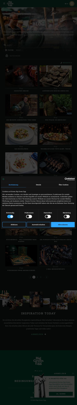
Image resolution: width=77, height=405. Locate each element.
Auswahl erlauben (38, 225)
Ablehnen (14, 225)
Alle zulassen (63, 225)
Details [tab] (38, 185)
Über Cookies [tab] (64, 185)
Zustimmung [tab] (13, 185)
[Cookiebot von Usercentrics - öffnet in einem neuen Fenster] (65, 179)
